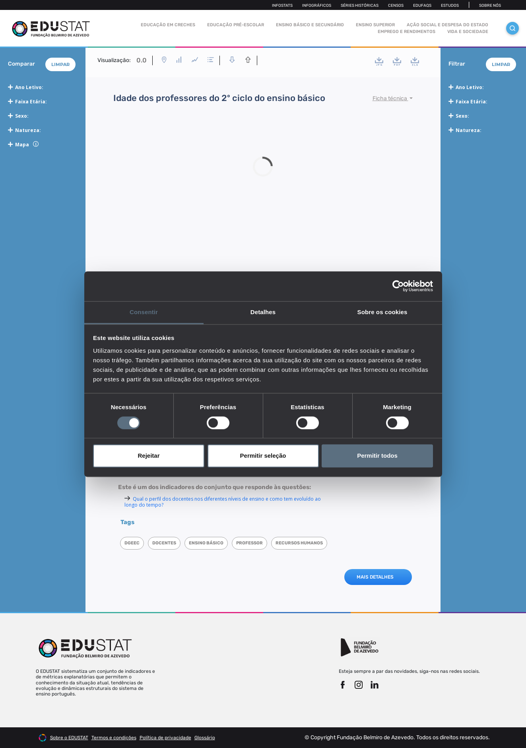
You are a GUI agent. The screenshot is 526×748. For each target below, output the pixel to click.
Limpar (60, 64)
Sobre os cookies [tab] (382, 312)
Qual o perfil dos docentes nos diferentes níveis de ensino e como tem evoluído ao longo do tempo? (222, 501)
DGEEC (132, 543)
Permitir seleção (263, 456)
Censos (396, 5)
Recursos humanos (299, 543)
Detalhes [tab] (263, 312)
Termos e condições (113, 737)
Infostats (282, 5)
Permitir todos (377, 456)
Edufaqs (422, 5)
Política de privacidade (165, 737)
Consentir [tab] (144, 312)
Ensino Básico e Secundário (310, 24)
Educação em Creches (168, 24)
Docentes (164, 543)
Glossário (204, 737)
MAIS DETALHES (375, 577)
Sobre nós (490, 5)
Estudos (450, 5)
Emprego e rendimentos (406, 31)
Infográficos (316, 5)
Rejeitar (148, 456)
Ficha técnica (390, 98)
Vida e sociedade (467, 31)
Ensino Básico (206, 543)
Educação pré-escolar (235, 24)
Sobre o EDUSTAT (69, 737)
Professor (249, 543)
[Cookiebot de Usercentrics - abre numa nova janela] (398, 286)
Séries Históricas (359, 5)
